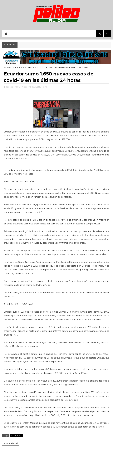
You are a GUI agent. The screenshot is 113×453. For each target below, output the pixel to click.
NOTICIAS (17, 67)
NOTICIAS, (43, 87)
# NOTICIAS (16, 435)
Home (7, 67)
